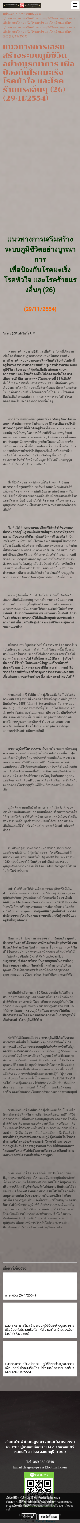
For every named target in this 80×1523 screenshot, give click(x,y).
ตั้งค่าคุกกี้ (28, 1516)
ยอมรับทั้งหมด (49, 1516)
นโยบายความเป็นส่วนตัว (45, 1505)
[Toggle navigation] (75, 5)
